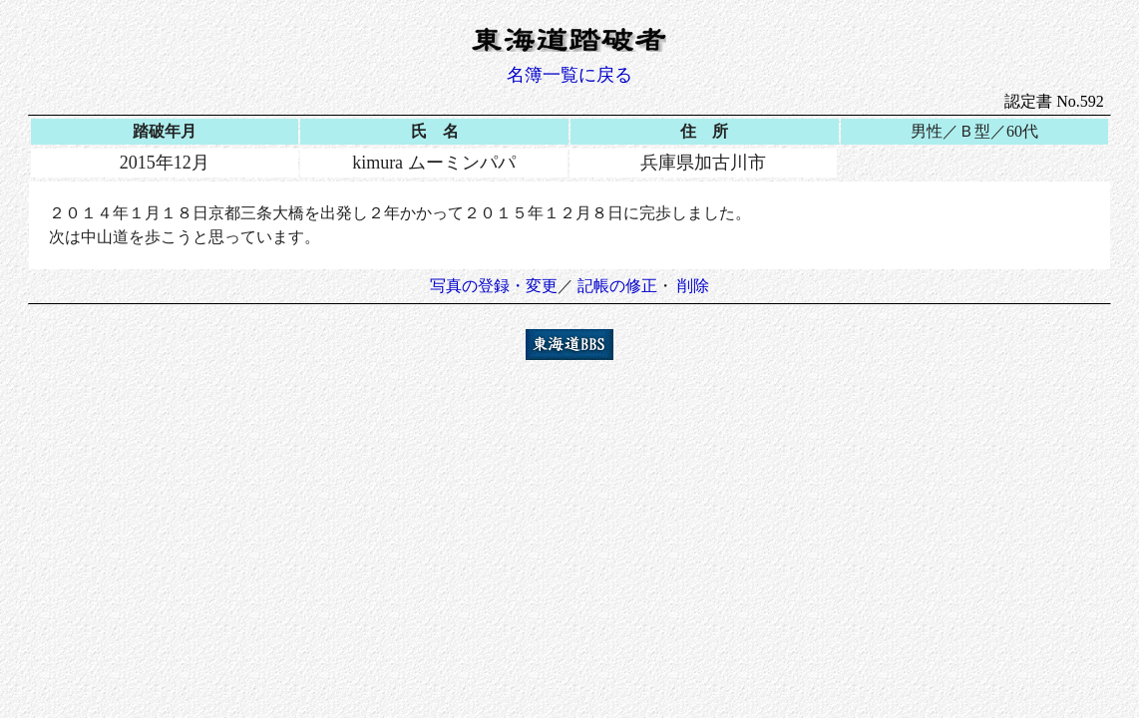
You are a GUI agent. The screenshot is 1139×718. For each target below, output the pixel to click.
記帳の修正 (617, 285)
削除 (693, 285)
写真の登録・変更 (494, 285)
